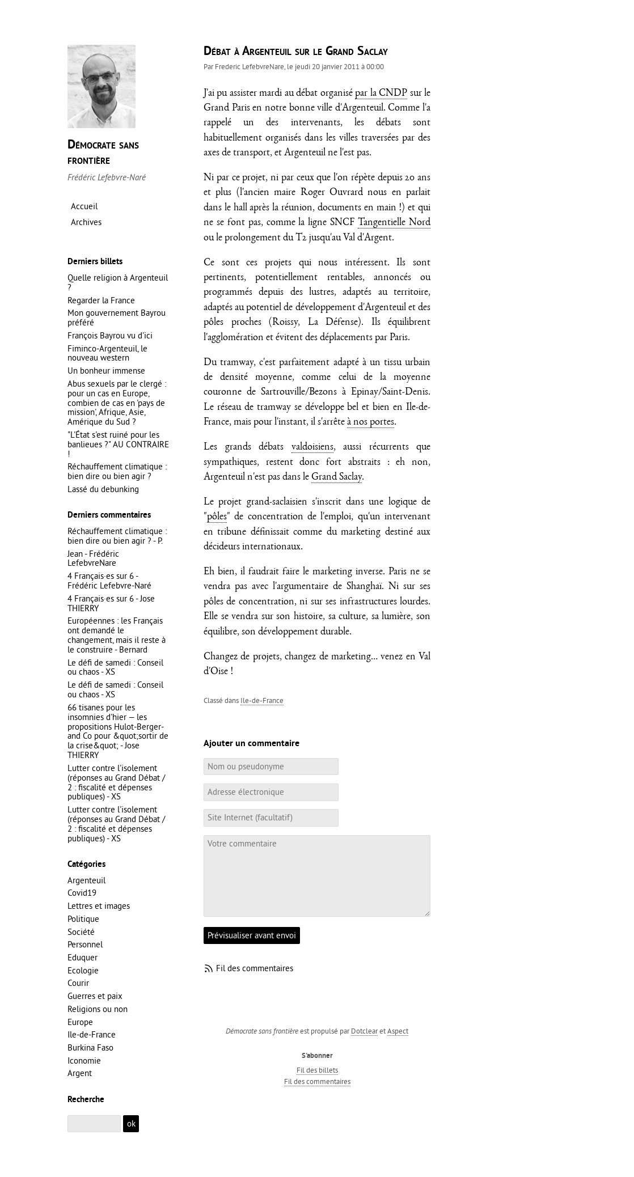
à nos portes (370, 422)
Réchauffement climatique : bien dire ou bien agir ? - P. (117, 536)
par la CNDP (381, 94)
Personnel (85, 944)
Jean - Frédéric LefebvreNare (93, 558)
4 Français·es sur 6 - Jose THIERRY (111, 603)
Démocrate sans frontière (103, 153)
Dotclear (364, 1030)
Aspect (397, 1030)
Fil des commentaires (254, 968)
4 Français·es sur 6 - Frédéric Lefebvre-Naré (109, 580)
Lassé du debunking (103, 489)
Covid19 (81, 892)
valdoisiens (312, 447)
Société (81, 931)
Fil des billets (317, 1069)
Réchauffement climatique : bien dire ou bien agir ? (117, 471)
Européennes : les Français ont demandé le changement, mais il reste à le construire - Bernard (116, 635)
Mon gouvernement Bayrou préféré (116, 317)
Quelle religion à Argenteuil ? (117, 282)
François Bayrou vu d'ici (110, 335)
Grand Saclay (336, 477)
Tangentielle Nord (394, 223)
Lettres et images (98, 905)
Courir (78, 982)
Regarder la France (101, 300)
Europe (80, 1022)
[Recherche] (94, 1124)
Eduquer (82, 957)
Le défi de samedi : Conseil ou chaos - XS (115, 667)
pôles (217, 517)
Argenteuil (86, 880)
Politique (83, 918)
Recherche (85, 1100)
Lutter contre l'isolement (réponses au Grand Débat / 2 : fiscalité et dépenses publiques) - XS (116, 782)
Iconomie (84, 1060)
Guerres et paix (94, 995)
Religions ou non (97, 1009)
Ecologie (83, 970)
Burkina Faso (90, 1047)
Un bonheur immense (106, 370)
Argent (79, 1073)
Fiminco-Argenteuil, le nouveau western (107, 353)
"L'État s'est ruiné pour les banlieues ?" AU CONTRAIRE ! (118, 444)
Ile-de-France (262, 700)
